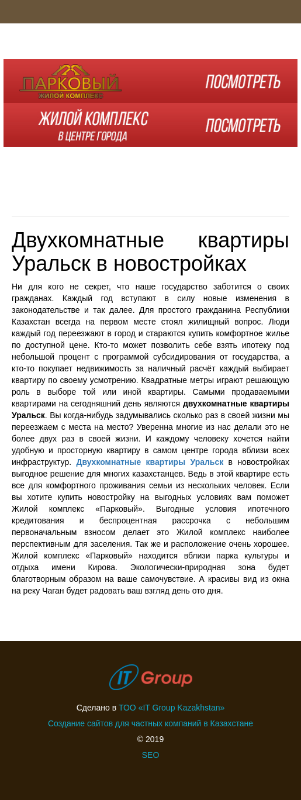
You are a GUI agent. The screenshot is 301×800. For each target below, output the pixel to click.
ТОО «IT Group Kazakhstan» (171, 707)
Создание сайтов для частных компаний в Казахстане (150, 723)
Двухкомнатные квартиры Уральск (149, 462)
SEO (151, 755)
